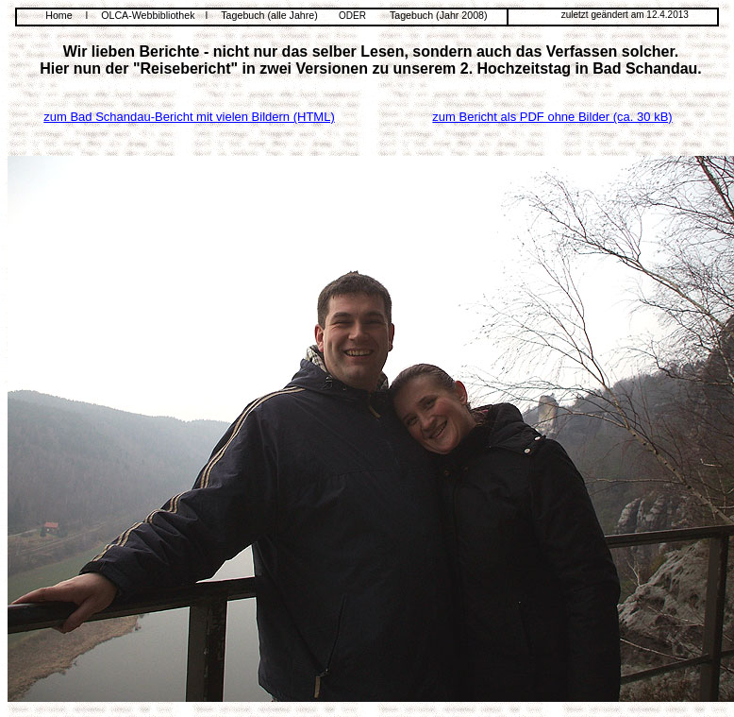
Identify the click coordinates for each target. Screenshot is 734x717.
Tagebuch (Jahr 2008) (439, 15)
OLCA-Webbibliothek (147, 15)
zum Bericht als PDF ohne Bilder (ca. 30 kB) (552, 117)
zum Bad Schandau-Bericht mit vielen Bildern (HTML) (189, 117)
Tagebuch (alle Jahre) (269, 15)
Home (58, 15)
